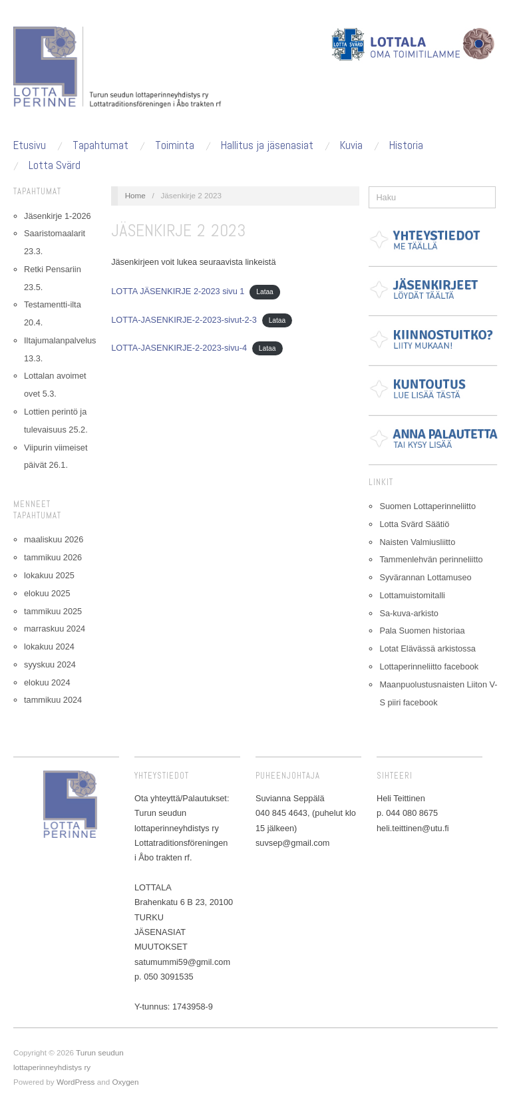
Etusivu (29, 145)
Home (135, 195)
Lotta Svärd (55, 165)
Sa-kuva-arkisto (408, 613)
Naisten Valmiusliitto (417, 542)
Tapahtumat (100, 145)
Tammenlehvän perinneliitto (430, 559)
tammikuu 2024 (53, 700)
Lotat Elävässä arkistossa (427, 648)
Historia (406, 145)
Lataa (264, 291)
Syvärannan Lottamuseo (425, 577)
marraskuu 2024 (54, 629)
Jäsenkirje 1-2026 (57, 216)
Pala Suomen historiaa (421, 631)
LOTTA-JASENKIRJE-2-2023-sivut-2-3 (184, 320)
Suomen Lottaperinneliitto (427, 506)
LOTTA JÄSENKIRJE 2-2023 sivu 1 (177, 291)
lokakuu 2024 (49, 646)
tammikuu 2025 (53, 611)
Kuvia (351, 145)
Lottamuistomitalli (412, 595)
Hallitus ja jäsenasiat (267, 145)
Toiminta (174, 145)
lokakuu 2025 (49, 575)
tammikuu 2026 (53, 557)
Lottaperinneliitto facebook (428, 666)
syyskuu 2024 (50, 664)
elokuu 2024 (47, 682)
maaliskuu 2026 (53, 539)
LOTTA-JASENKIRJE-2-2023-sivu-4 (179, 348)
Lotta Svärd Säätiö (414, 524)
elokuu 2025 (47, 593)
